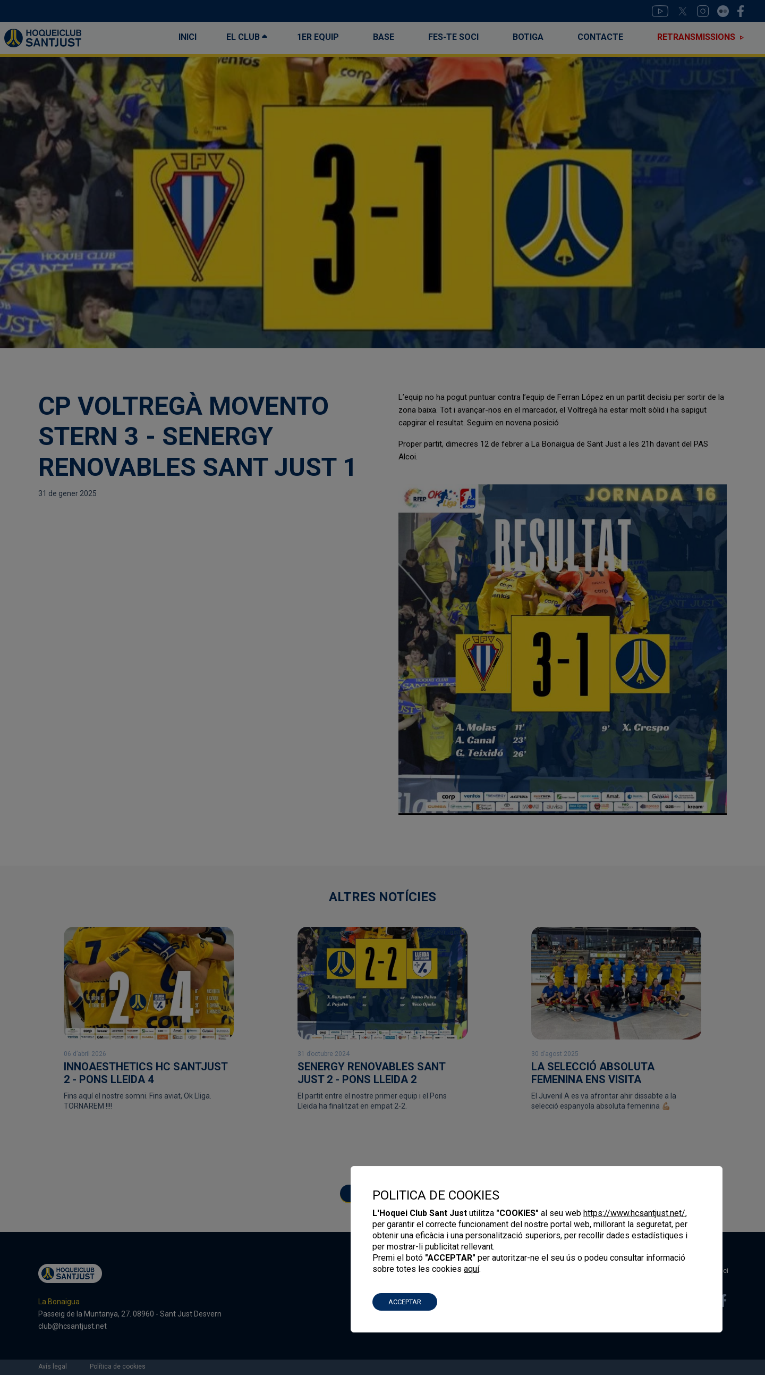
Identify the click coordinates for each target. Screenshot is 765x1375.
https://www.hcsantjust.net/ (634, 1213)
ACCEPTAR (404, 1302)
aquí (471, 1269)
